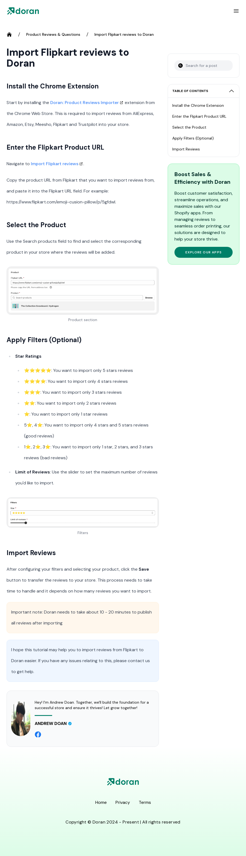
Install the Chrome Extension (198, 105)
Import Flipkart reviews (54, 164)
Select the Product (189, 127)
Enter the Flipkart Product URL (199, 116)
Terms (145, 802)
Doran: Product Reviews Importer (84, 102)
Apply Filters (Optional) (193, 138)
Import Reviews (186, 149)
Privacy (122, 802)
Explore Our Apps (203, 252)
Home (101, 802)
